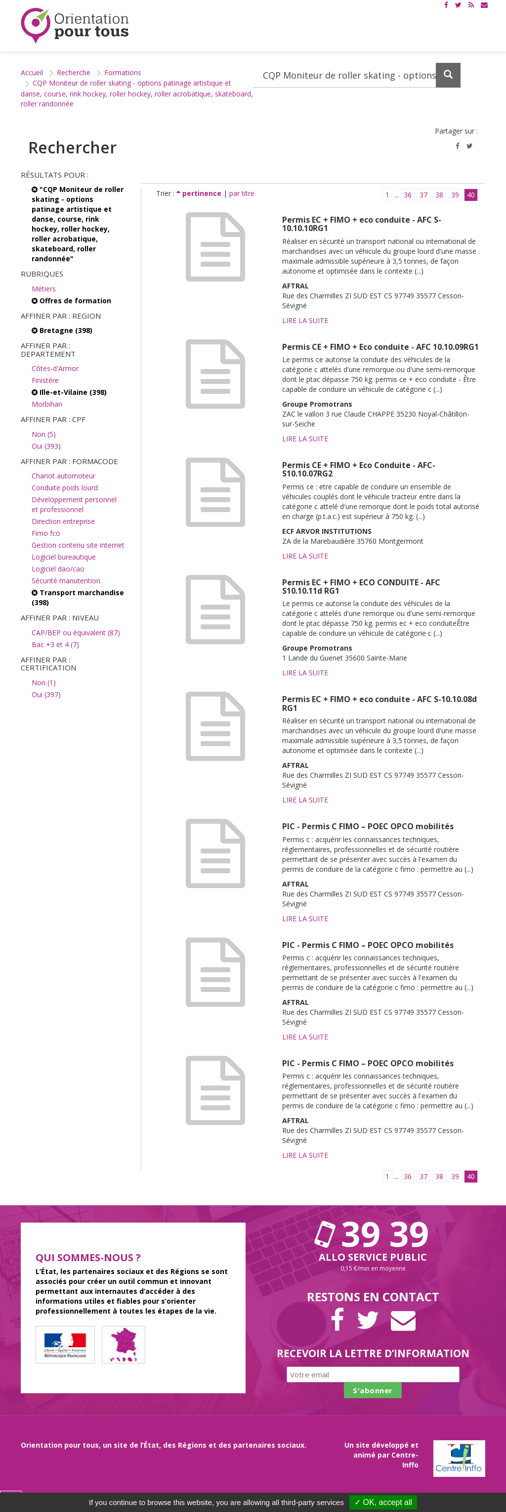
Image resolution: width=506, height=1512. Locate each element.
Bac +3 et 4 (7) (55, 644)
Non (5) (44, 434)
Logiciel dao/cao (58, 568)
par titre (241, 193)
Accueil (32, 72)
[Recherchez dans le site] (357, 75)
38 (439, 194)
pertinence (199, 193)
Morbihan (47, 404)
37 (423, 194)
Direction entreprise (63, 521)
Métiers (44, 288)
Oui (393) (46, 446)
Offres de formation (71, 300)
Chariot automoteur (63, 475)
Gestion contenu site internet (78, 545)
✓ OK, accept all (383, 1502)
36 (408, 194)
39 (455, 194)
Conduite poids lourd (65, 487)
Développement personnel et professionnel (74, 504)
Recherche (73, 72)
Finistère (45, 380)
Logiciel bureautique (64, 557)
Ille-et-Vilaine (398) (69, 392)
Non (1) (44, 682)
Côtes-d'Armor (55, 368)
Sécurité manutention (66, 580)
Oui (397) (46, 694)
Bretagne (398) (62, 330)
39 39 (373, 1233)
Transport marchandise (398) (78, 597)
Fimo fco (46, 533)
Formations (122, 72)
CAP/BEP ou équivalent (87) (76, 632)
